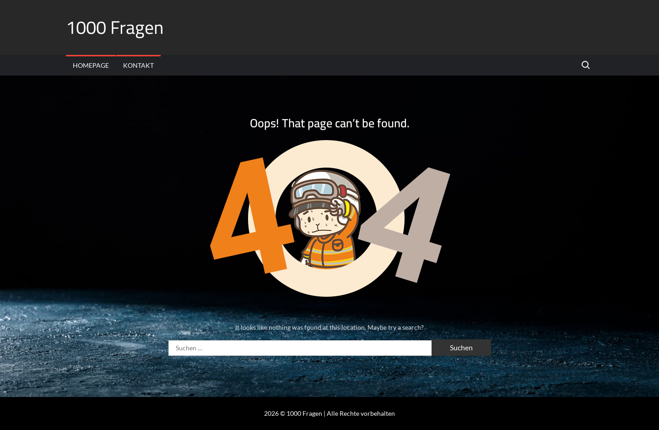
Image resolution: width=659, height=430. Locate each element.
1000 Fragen (115, 27)
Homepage (91, 65)
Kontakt (138, 65)
